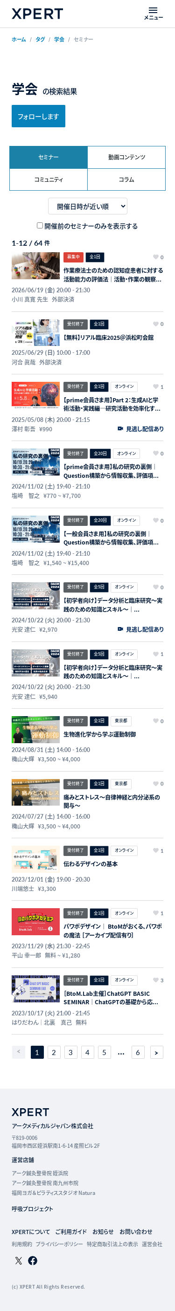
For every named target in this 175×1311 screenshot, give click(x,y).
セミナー (48, 157)
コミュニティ (49, 179)
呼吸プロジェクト (32, 1209)
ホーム (19, 39)
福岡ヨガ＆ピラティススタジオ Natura (53, 1192)
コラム (126, 179)
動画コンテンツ (126, 157)
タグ (40, 39)
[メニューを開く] (153, 13)
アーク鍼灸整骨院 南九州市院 (45, 1183)
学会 (59, 39)
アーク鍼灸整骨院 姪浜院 (40, 1173)
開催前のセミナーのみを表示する (91, 225)
